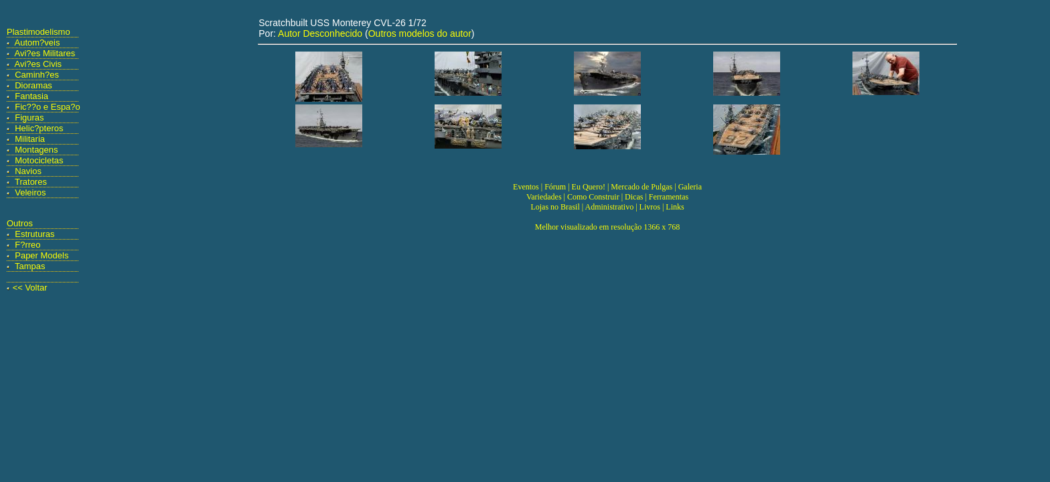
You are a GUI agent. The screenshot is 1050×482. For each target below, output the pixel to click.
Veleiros (30, 192)
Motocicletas (39, 160)
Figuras (29, 117)
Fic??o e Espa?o (47, 107)
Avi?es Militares (45, 53)
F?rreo (27, 245)
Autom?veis (37, 42)
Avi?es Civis (38, 64)
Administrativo (609, 207)
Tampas (30, 266)
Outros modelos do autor (419, 33)
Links (675, 207)
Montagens (36, 150)
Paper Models (41, 255)
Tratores (31, 182)
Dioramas (33, 85)
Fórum (555, 186)
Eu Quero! (588, 186)
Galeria (690, 186)
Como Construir (593, 197)
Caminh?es (37, 75)
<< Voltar (30, 288)
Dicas (634, 197)
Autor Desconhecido (320, 33)
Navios (28, 171)
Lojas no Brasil (554, 207)
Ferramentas (668, 197)
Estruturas (34, 234)
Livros (650, 207)
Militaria (30, 139)
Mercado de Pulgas (641, 186)
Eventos (526, 186)
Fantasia (31, 96)
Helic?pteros (39, 128)
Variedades (544, 197)
